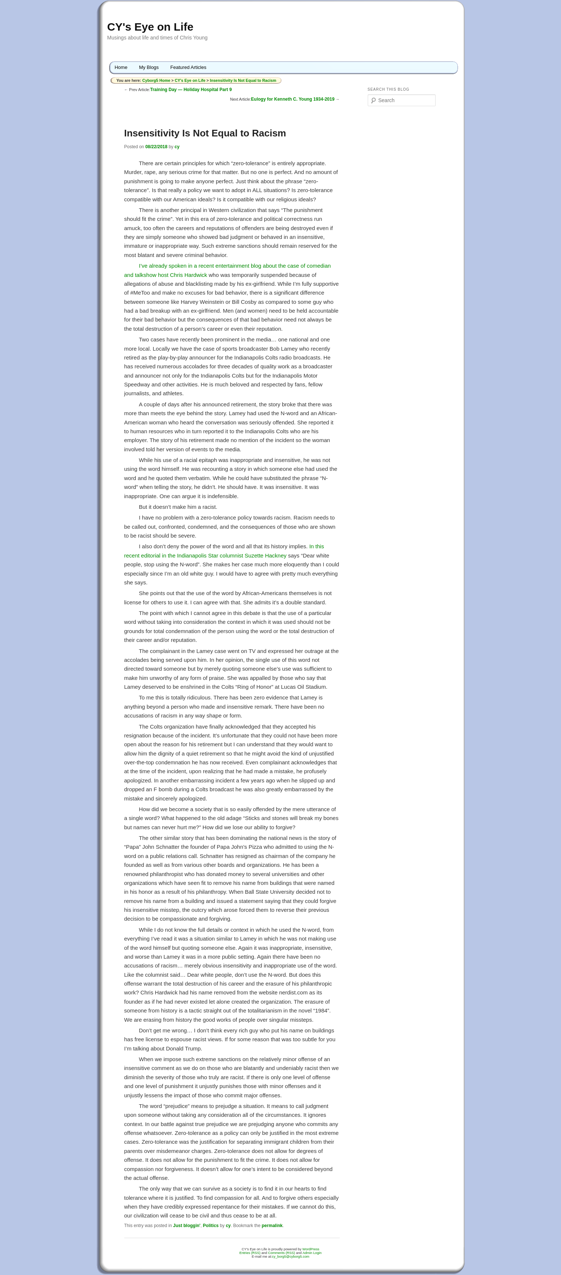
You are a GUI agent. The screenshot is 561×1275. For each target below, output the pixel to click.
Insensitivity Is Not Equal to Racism (243, 80)
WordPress (310, 1249)
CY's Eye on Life (150, 27)
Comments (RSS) (281, 1253)
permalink (272, 1225)
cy (176, 146)
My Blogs (149, 67)
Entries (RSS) (249, 1253)
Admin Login (312, 1253)
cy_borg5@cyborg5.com (290, 1256)
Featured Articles (188, 67)
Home (121, 67)
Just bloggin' (186, 1225)
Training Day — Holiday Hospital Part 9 (191, 89)
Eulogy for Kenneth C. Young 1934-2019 (293, 99)
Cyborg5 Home (157, 80)
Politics (211, 1225)
